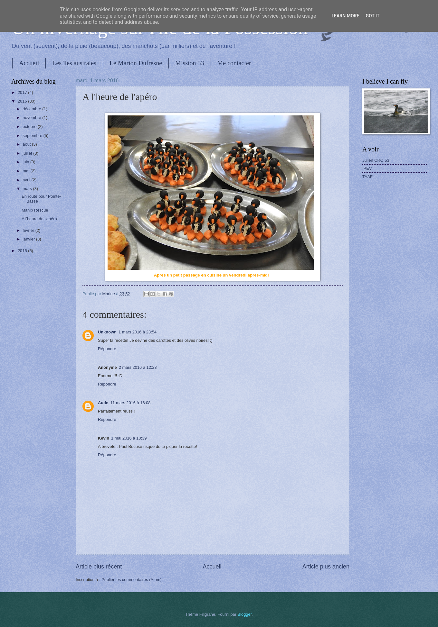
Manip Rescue (35, 210)
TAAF (367, 176)
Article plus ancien (325, 566)
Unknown (107, 332)
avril (27, 179)
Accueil (29, 63)
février (29, 230)
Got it (372, 15)
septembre (33, 135)
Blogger (245, 614)
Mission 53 (189, 63)
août (27, 144)
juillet (28, 153)
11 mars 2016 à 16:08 (130, 402)
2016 (23, 101)
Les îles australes (74, 63)
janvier (29, 239)
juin (26, 161)
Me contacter (234, 63)
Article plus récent (99, 566)
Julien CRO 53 (375, 160)
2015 (23, 250)
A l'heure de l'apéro (39, 218)
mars (28, 188)
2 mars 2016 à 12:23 (138, 367)
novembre (32, 117)
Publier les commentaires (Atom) (131, 579)
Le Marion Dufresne (136, 63)
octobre (30, 126)
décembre (32, 108)
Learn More (345, 15)
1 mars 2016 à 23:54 (138, 332)
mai (26, 170)
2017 (23, 92)
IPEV (367, 168)
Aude (103, 402)
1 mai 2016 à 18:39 (129, 438)
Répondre (107, 348)
